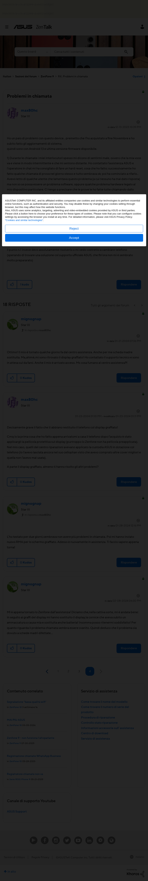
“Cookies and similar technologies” (24, 440)
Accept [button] (74, 458)
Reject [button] (74, 449)
